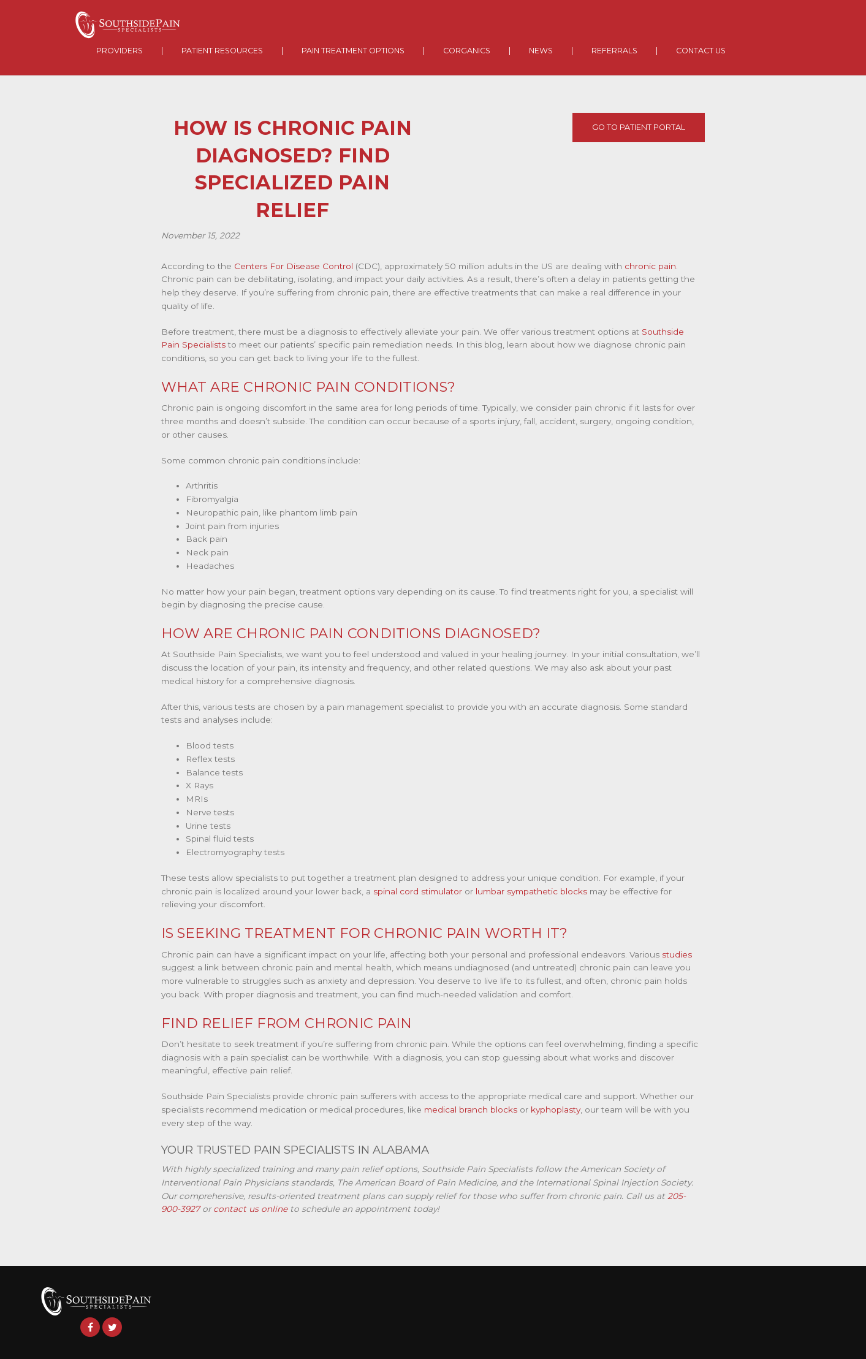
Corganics (466, 50)
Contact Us (701, 50)
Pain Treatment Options (353, 50)
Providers (119, 50)
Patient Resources (222, 50)
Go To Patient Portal (638, 127)
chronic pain (650, 266)
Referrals (614, 50)
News (541, 50)
